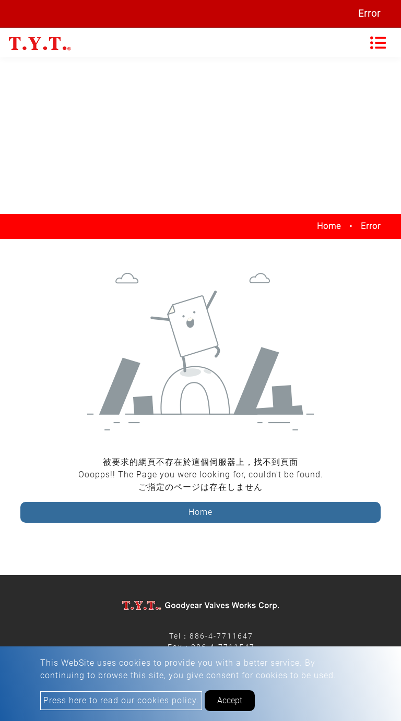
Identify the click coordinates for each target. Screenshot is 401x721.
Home (329, 226)
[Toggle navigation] (378, 42)
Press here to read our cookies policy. (121, 700)
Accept (229, 700)
